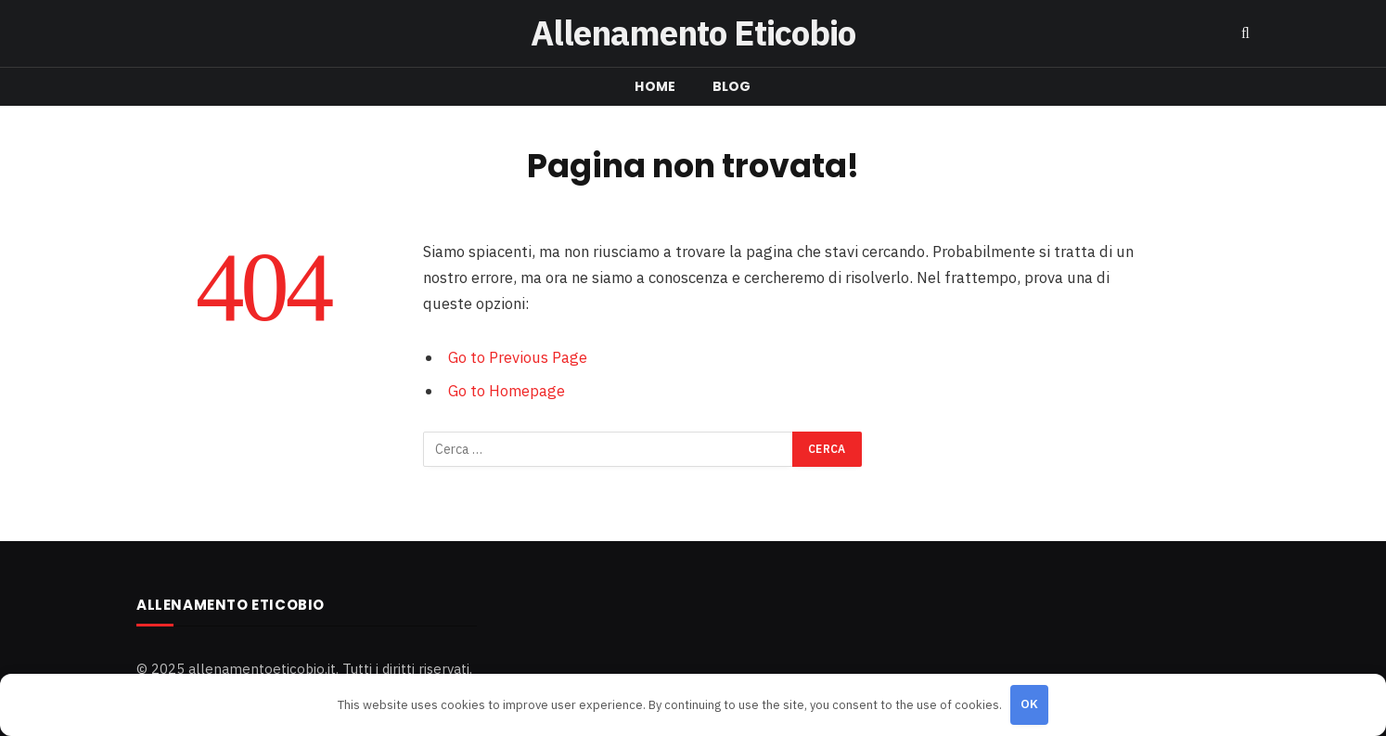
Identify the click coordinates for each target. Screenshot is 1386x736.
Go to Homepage (506, 391)
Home (655, 86)
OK (1029, 704)
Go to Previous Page (517, 357)
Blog (731, 86)
